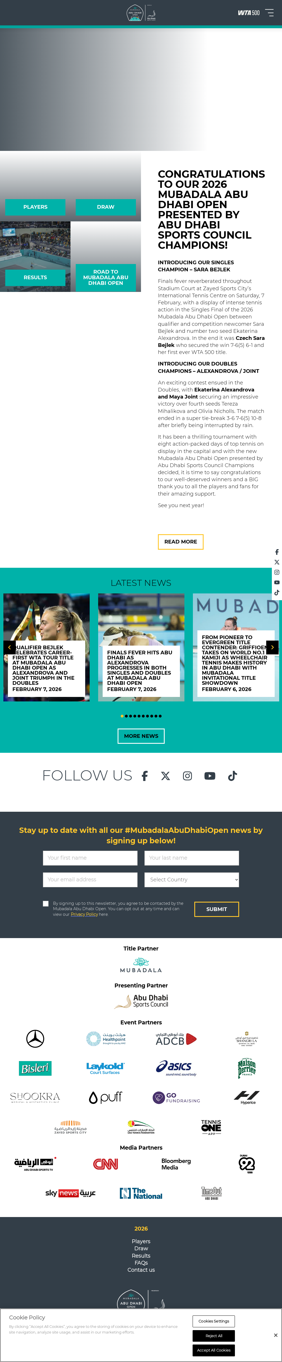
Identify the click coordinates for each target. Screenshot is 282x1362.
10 (160, 716)
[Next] (272, 648)
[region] (141, 1335)
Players (141, 1241)
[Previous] (9, 648)
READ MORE (180, 542)
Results (141, 1256)
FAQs (141, 1263)
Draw (141, 1249)
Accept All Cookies (213, 1350)
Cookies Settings (214, 1321)
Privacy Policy (84, 914)
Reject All (214, 1336)
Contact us (141, 1270)
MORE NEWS (141, 736)
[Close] (276, 1335)
